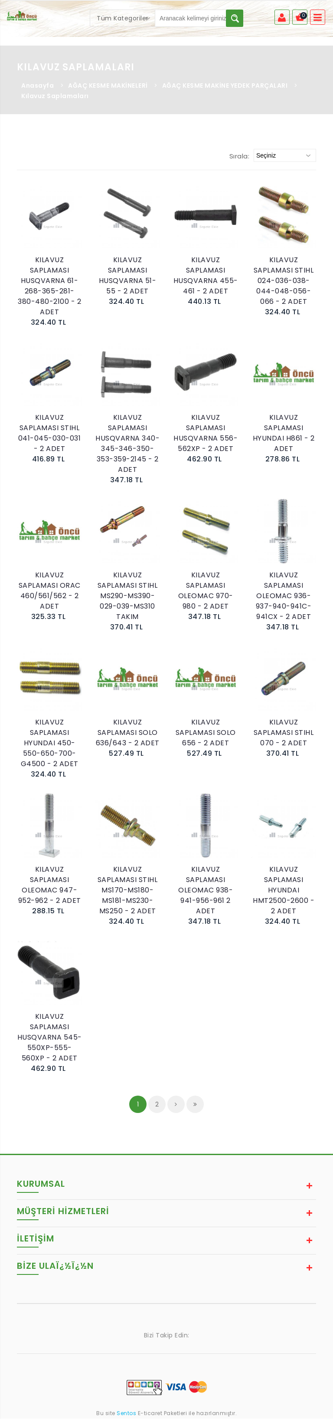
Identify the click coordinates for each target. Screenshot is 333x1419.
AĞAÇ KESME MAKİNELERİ (108, 86)
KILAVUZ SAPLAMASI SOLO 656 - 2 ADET (206, 733)
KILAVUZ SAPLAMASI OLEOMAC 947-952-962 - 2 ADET (49, 885)
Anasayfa (37, 86)
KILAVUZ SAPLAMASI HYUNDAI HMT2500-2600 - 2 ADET (283, 890)
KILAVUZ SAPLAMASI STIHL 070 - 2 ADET (284, 733)
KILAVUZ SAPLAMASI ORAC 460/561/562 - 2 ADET (50, 591)
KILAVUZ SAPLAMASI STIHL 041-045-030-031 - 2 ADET (49, 433)
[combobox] (122, 18)
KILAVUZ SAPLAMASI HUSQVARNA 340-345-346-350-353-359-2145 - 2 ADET (127, 444)
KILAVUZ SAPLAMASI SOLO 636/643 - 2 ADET (128, 733)
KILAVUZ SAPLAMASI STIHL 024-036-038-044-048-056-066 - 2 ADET (284, 281)
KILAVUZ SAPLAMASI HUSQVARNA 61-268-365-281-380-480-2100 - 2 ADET (49, 286)
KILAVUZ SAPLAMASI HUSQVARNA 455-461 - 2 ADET (205, 275)
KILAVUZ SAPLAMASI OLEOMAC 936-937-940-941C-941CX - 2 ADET (284, 596)
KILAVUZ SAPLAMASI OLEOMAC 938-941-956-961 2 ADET (205, 890)
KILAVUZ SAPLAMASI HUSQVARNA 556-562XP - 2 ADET (205, 433)
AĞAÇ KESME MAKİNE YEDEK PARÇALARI (225, 86)
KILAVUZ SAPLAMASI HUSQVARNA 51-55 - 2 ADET (128, 275)
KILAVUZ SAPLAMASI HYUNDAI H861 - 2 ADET (284, 433)
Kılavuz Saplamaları (55, 96)
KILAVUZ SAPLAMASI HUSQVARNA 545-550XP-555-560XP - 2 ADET (49, 1037)
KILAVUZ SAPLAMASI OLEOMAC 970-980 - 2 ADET (205, 591)
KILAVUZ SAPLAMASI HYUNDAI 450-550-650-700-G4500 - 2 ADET (49, 743)
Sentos (126, 1413)
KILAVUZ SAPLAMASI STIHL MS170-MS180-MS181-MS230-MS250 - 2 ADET (128, 890)
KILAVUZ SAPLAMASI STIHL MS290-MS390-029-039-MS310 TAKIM (128, 596)
